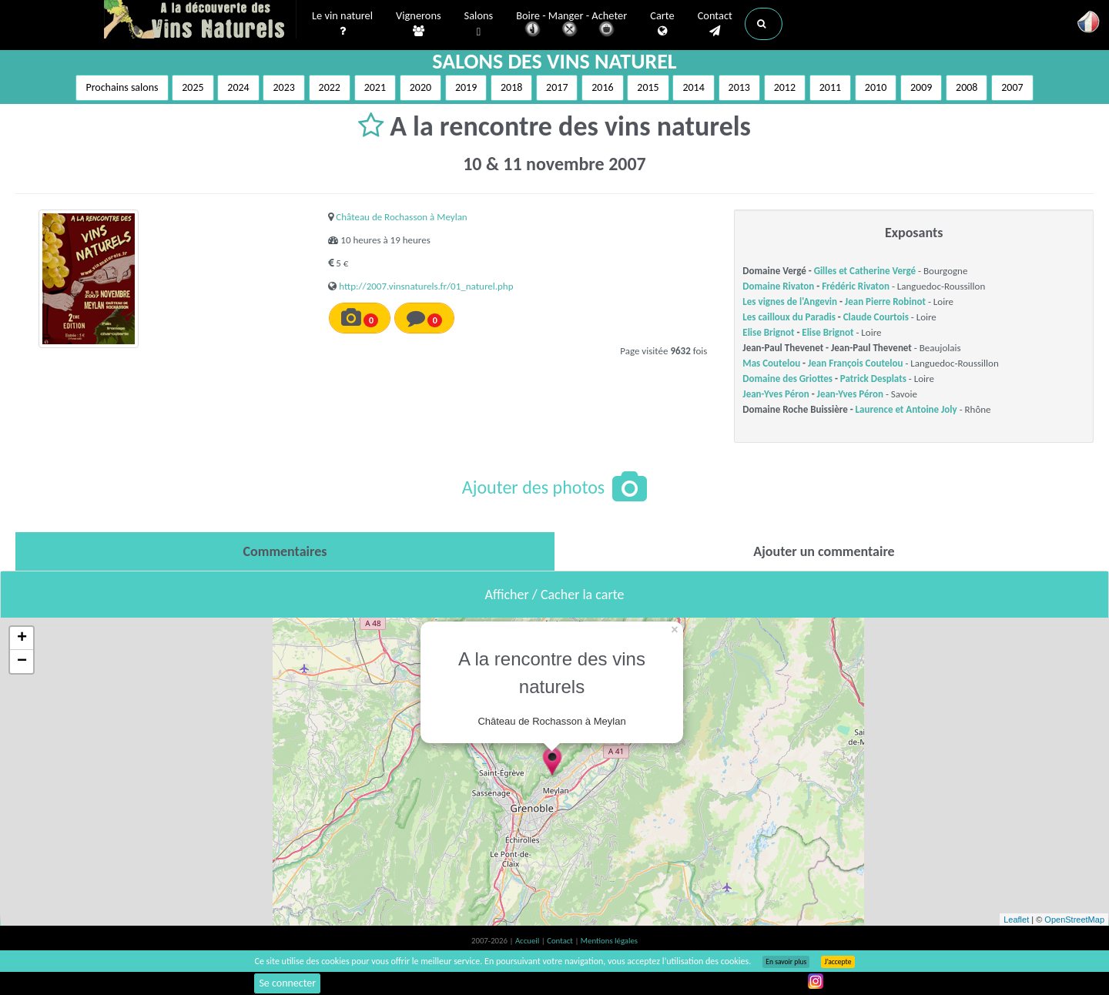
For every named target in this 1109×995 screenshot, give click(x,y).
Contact (715, 24)
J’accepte (837, 962)
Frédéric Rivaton (856, 286)
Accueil (528, 941)
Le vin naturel (342, 24)
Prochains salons (121, 87)
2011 (830, 87)
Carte (662, 24)
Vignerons (418, 24)
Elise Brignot (768, 332)
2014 (693, 87)
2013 (739, 87)
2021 (375, 87)
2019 (466, 87)
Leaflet (1016, 919)
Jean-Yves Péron (775, 394)
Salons (479, 24)
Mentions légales (609, 941)
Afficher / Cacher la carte (555, 594)
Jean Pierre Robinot (885, 301)
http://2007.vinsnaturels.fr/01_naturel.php (426, 286)
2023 (283, 87)
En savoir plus (786, 962)
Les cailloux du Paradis (789, 317)
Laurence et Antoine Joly (906, 409)
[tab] (284, 551)
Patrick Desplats (873, 378)
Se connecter (287, 983)
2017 (557, 87)
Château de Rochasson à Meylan (401, 217)
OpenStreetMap (1074, 919)
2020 (420, 87)
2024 (238, 87)
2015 (647, 87)
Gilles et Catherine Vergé (865, 270)
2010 (875, 87)
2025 (192, 87)
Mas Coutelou (771, 363)
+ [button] (22, 638)
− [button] (22, 661)
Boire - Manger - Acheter (571, 25)
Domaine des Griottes (787, 378)
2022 (329, 87)
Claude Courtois (876, 317)
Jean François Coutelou (855, 363)
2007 (1012, 87)
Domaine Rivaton (778, 286)
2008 (966, 87)
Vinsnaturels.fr (200, 21)
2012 (785, 87)
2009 (921, 87)
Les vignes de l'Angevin (789, 301)
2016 (602, 87)
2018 (511, 87)
